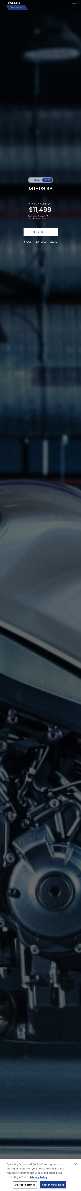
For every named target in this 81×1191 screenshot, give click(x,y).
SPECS (27, 241)
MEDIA (53, 241)
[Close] (75, 1164)
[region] (40, 1175)
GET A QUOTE (40, 232)
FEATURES (40, 241)
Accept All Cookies (53, 1184)
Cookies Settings (25, 1184)
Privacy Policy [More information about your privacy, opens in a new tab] (38, 1177)
